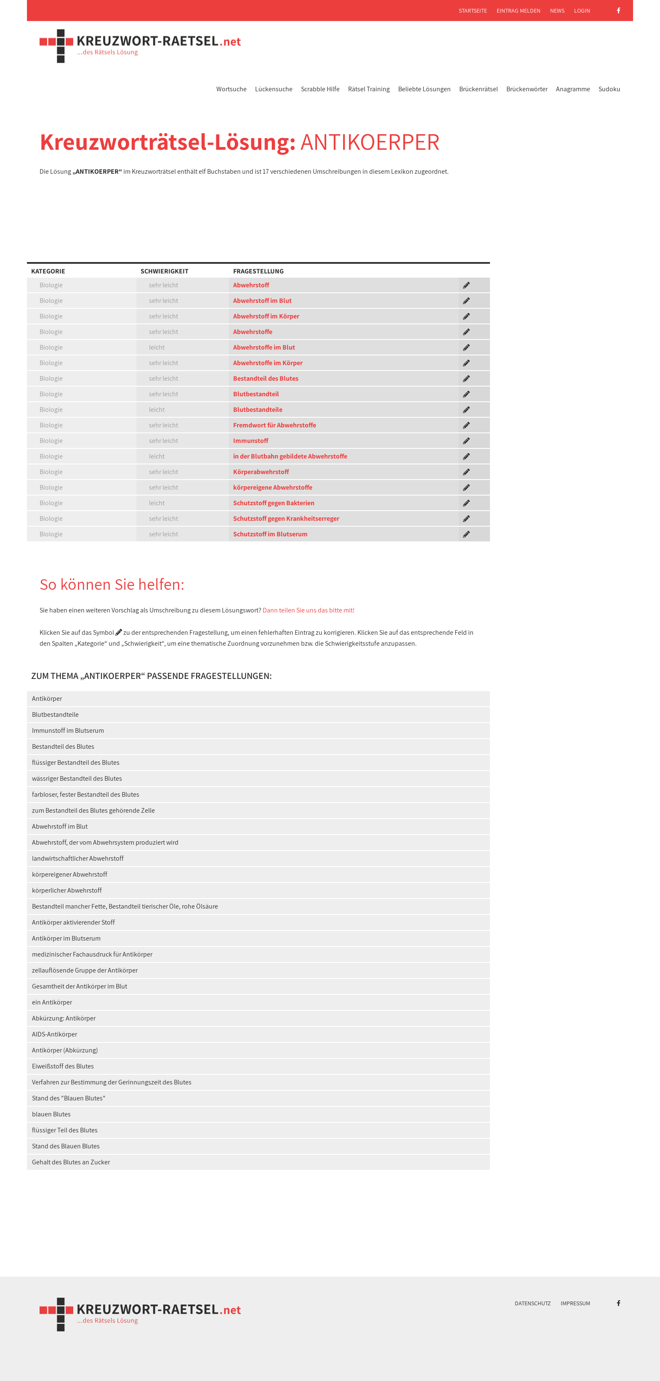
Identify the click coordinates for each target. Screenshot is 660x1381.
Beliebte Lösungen (424, 89)
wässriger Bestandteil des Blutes (77, 778)
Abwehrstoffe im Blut (264, 347)
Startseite (473, 10)
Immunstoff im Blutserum (68, 730)
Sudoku (609, 89)
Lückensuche (274, 89)
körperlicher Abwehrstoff (67, 890)
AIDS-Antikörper (54, 1034)
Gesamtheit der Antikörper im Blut (79, 986)
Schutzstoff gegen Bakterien (273, 502)
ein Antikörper (52, 1002)
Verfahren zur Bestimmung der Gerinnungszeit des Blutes (112, 1082)
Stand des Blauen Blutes (66, 1146)
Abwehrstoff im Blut (262, 300)
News (557, 10)
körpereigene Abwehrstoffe (272, 487)
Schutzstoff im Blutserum (270, 534)
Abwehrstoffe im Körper (268, 362)
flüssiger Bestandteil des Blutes (76, 762)
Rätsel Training (369, 89)
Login (582, 10)
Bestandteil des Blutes (265, 378)
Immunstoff (250, 440)
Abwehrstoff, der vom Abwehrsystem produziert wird (105, 842)
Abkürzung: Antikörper (64, 1018)
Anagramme (573, 89)
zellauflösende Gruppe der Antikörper (85, 970)
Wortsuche (231, 89)
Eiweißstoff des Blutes (63, 1066)
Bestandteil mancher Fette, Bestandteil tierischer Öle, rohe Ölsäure (125, 906)
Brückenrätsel (478, 89)
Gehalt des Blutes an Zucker (71, 1162)
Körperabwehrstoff (261, 471)
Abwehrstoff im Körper (266, 316)
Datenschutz (533, 1303)
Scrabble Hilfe (320, 89)
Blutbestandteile (257, 409)
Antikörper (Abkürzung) (65, 1050)
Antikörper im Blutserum (66, 938)
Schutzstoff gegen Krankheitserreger (286, 518)
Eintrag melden (518, 10)
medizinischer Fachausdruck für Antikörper (92, 954)
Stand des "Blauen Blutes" (69, 1098)
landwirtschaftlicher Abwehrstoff (78, 858)
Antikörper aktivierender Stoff (73, 922)
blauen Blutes (51, 1114)
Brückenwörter (527, 89)
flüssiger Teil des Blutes (65, 1130)
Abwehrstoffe (252, 331)
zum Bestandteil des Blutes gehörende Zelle (93, 810)
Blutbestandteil (256, 394)
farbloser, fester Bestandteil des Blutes (85, 794)
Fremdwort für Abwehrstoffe (274, 425)
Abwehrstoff (251, 285)
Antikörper (47, 698)
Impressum (575, 1303)
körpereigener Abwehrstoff (69, 874)
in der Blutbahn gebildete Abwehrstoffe (290, 456)
